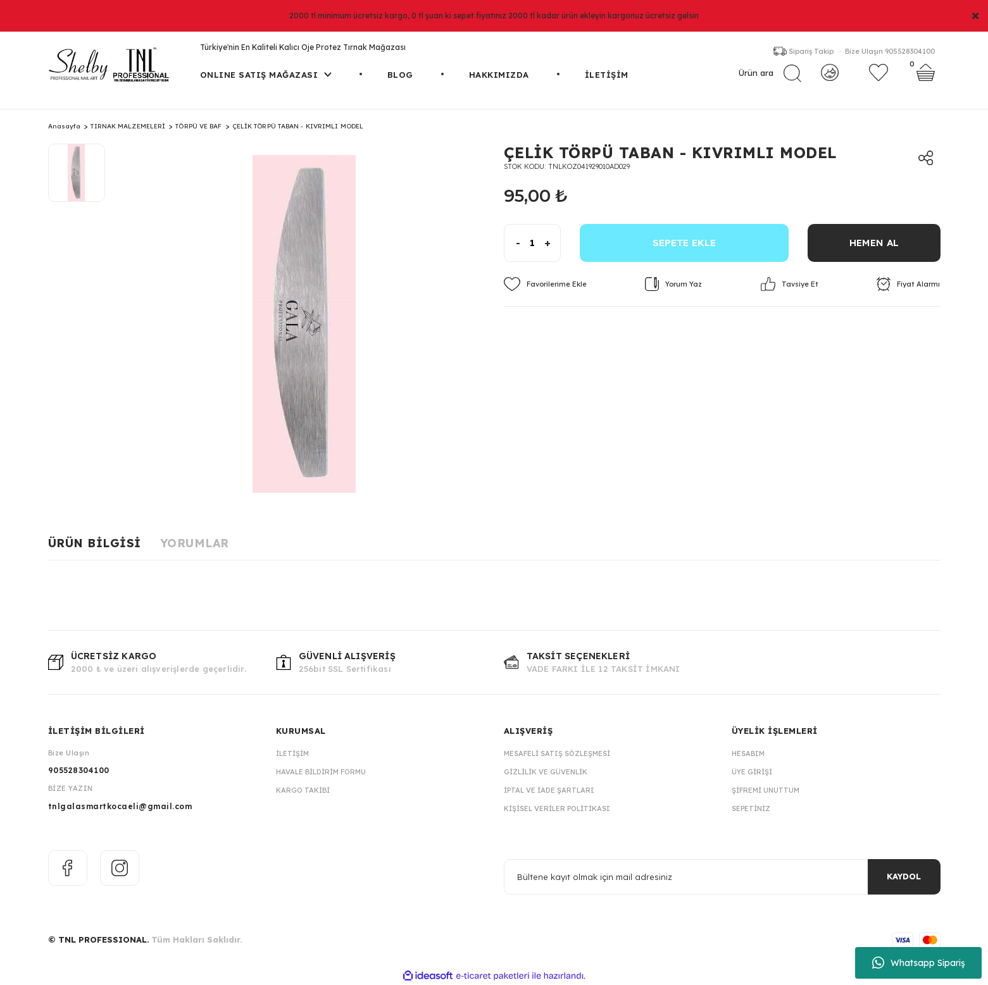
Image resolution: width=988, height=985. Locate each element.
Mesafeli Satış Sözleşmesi (557, 753)
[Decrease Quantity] (512, 243)
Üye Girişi (752, 771)
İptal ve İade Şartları (549, 790)
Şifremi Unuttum (765, 790)
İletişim (292, 753)
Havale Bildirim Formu (321, 771)
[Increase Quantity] (552, 243)
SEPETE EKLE (684, 243)
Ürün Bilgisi (94, 543)
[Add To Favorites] (545, 284)
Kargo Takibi (303, 790)
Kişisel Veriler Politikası (557, 808)
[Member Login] (830, 79)
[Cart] (926, 79)
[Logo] (114, 70)
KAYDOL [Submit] (904, 876)
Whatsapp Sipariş (918, 963)
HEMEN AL (874, 243)
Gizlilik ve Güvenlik (545, 771)
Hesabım (748, 753)
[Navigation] (266, 89)
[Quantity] (532, 243)
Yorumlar (194, 543)
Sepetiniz (751, 808)
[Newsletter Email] (722, 877)
